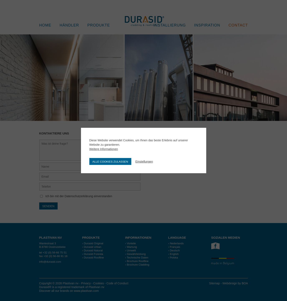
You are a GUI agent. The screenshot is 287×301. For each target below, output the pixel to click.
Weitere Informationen (103, 149)
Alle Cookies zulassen (110, 161)
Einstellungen (144, 161)
